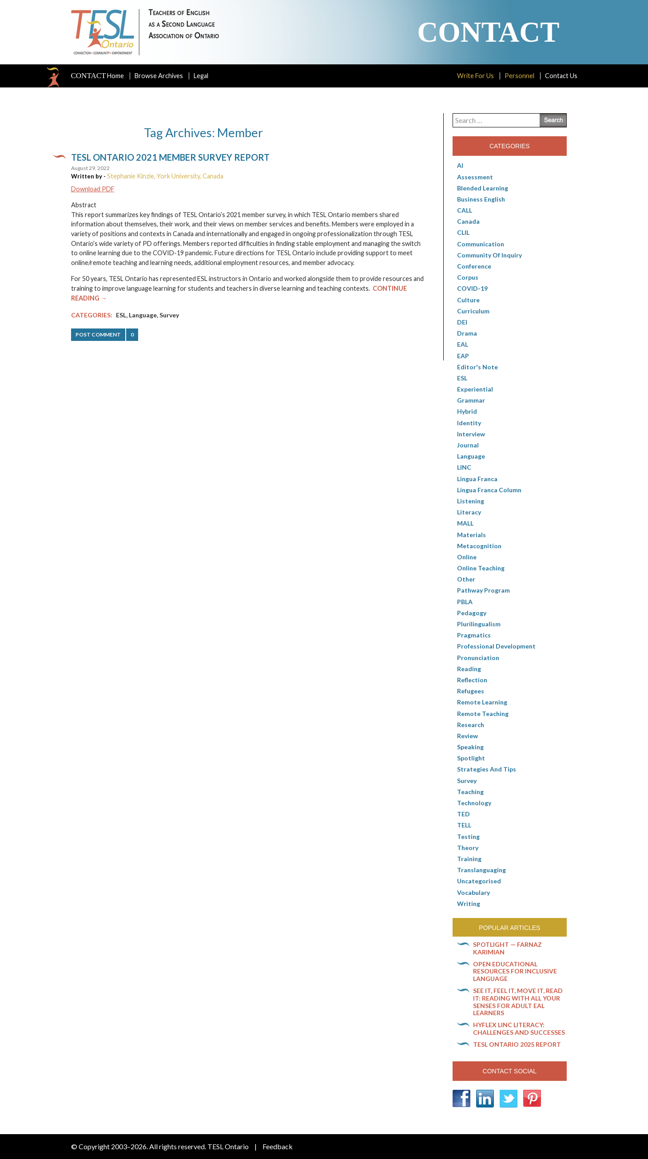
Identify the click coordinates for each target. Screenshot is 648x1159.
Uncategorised (479, 881)
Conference (474, 266)
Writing (468, 903)
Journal (468, 445)
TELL (464, 825)
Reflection (472, 680)
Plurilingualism (479, 624)
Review (467, 736)
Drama (467, 333)
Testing (468, 836)
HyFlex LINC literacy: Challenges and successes (519, 1028)
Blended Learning (482, 188)
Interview (471, 434)
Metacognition (479, 546)
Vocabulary (473, 892)
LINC (464, 467)
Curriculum (473, 311)
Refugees (470, 691)
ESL (121, 315)
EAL (462, 344)
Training (469, 858)
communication (480, 244)
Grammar (471, 400)
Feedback (277, 1146)
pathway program (483, 590)
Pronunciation (478, 657)
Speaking (470, 747)
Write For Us (475, 75)
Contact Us (561, 75)
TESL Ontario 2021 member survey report (170, 157)
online (467, 557)
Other (466, 579)
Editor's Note (477, 367)
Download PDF (93, 189)
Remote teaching (483, 713)
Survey (169, 315)
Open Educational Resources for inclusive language (515, 971)
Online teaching (481, 568)
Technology (474, 803)
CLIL (463, 232)
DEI (462, 322)
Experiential (475, 389)
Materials (471, 534)
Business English (481, 199)
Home (97, 76)
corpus (467, 277)
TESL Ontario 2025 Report (517, 1044)
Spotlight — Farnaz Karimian (507, 948)
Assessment (475, 177)
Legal (201, 75)
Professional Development (496, 646)
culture (468, 300)
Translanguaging (481, 870)
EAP (463, 356)
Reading (469, 668)
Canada (468, 221)
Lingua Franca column (489, 490)
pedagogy (471, 613)
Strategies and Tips (486, 769)
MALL (465, 523)
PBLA (465, 601)
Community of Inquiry (489, 255)
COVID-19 (472, 288)
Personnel (519, 75)
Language (143, 315)
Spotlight (471, 758)
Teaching (470, 791)
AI (460, 165)
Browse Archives (159, 75)
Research (470, 724)
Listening (470, 501)
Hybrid (467, 411)
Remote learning (482, 702)
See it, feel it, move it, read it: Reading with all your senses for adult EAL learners (518, 1002)
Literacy (469, 512)
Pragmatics (474, 635)
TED (463, 814)
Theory (467, 847)
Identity (469, 423)
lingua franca (477, 479)
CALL (464, 210)
